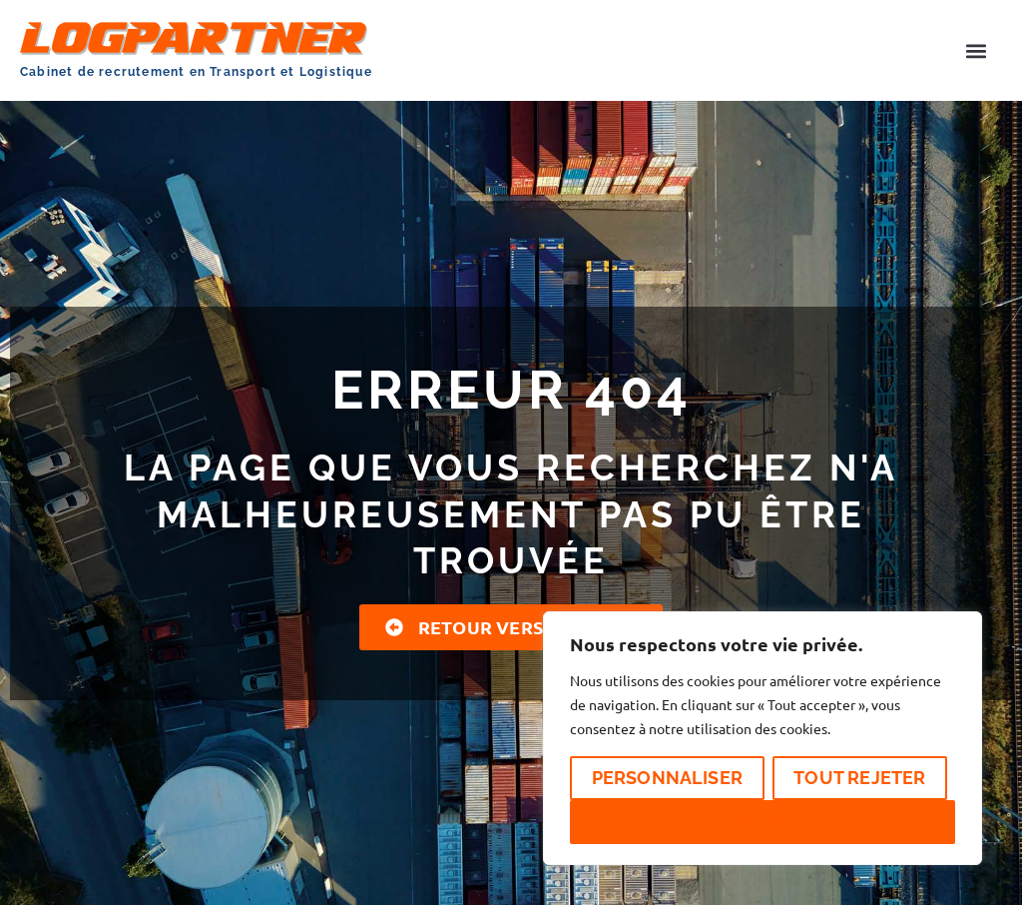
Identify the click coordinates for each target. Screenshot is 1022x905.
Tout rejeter (859, 777)
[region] (762, 738)
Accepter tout (762, 821)
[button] (975, 50)
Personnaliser (668, 777)
